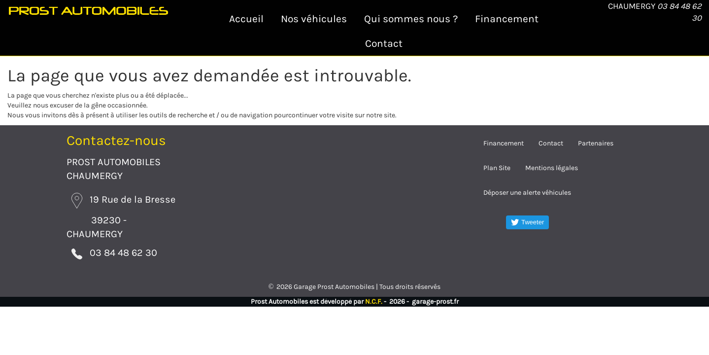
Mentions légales (551, 168)
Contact (384, 43)
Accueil (246, 19)
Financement (507, 19)
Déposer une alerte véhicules (527, 192)
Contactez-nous (116, 140)
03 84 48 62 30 (108, 250)
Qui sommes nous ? (411, 19)
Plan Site (496, 168)
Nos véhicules (314, 19)
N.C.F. (373, 297)
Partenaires (595, 143)
